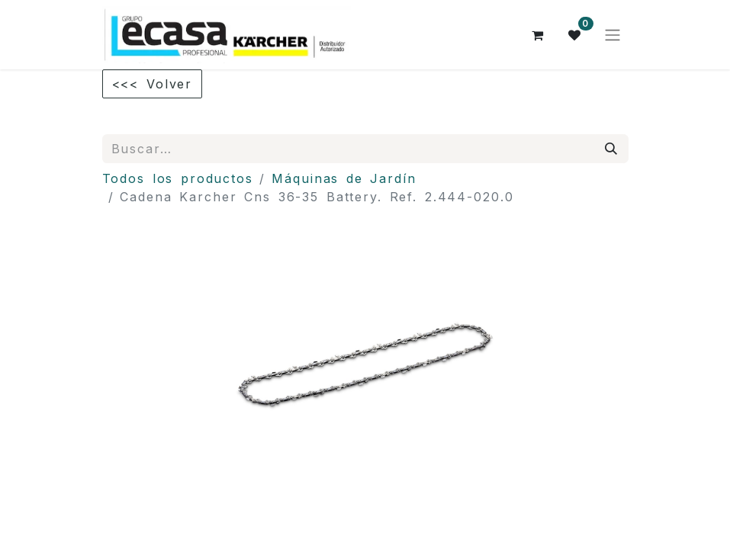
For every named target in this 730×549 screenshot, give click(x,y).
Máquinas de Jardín (344, 178)
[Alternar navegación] (613, 35)
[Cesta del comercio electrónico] (538, 35)
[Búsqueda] (612, 148)
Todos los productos (178, 178)
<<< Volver (152, 84)
